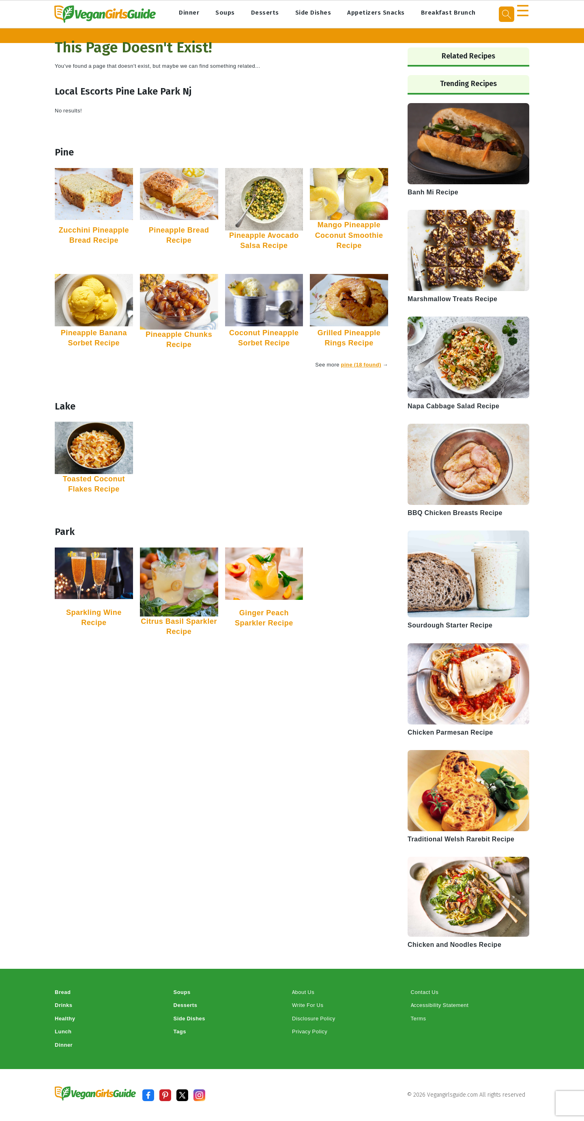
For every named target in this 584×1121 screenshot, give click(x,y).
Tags (180, 1031)
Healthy (65, 1018)
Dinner (189, 12)
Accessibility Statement (440, 1005)
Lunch (63, 1031)
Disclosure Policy (313, 1018)
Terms (418, 1018)
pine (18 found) (361, 365)
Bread (63, 992)
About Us (303, 992)
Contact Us (425, 992)
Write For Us (307, 1005)
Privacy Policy (309, 1031)
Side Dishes (313, 12)
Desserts (265, 12)
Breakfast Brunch (448, 12)
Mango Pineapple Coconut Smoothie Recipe (349, 235)
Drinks (63, 1005)
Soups (225, 12)
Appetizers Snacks (376, 12)
